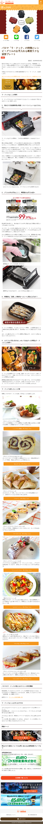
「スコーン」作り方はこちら (21, 498)
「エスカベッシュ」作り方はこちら (21, 607)
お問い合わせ (21, 818)
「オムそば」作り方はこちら (21, 643)
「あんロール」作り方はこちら (21, 464)
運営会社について (11, 814)
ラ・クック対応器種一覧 (16, 697)
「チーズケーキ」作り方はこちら (21, 533)
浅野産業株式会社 (21, 822)
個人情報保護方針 (32, 814)
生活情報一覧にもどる (21, 778)
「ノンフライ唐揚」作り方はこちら (21, 428)
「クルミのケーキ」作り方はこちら (21, 678)
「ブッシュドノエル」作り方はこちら (21, 570)
